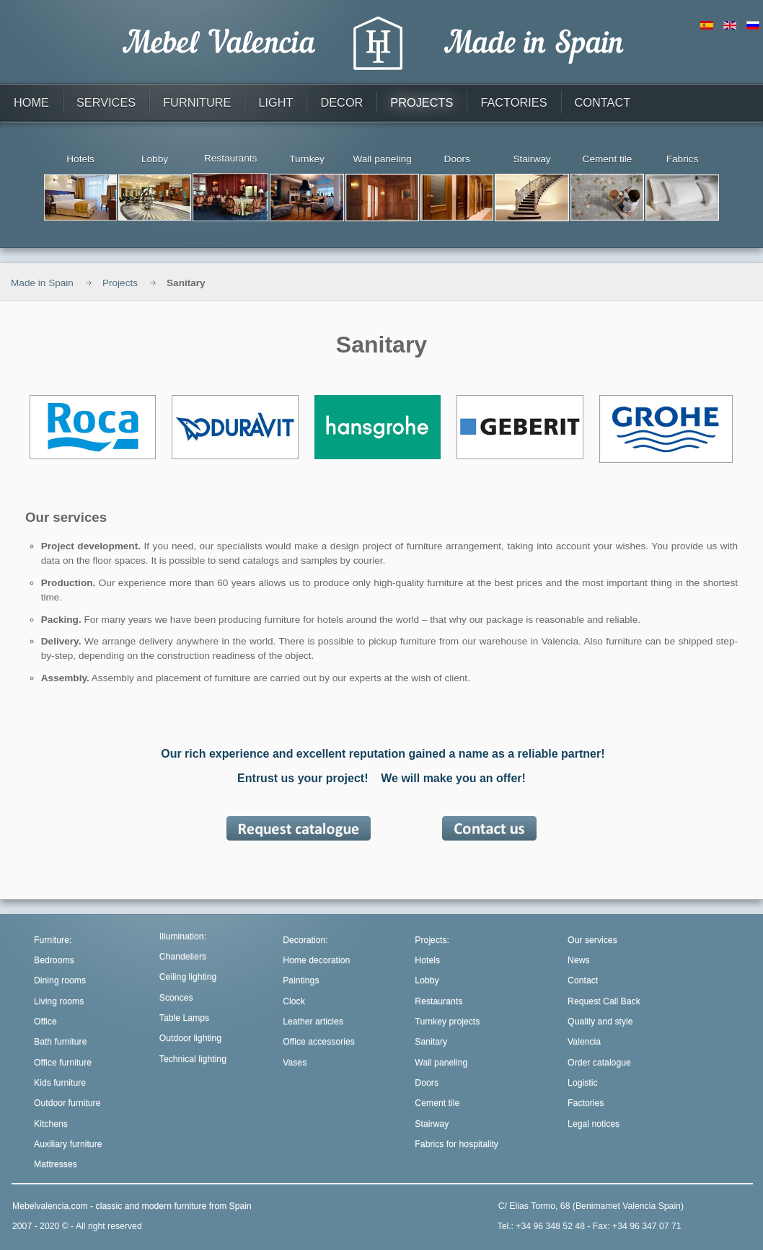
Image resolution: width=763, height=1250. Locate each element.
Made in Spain (42, 283)
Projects (120, 283)
